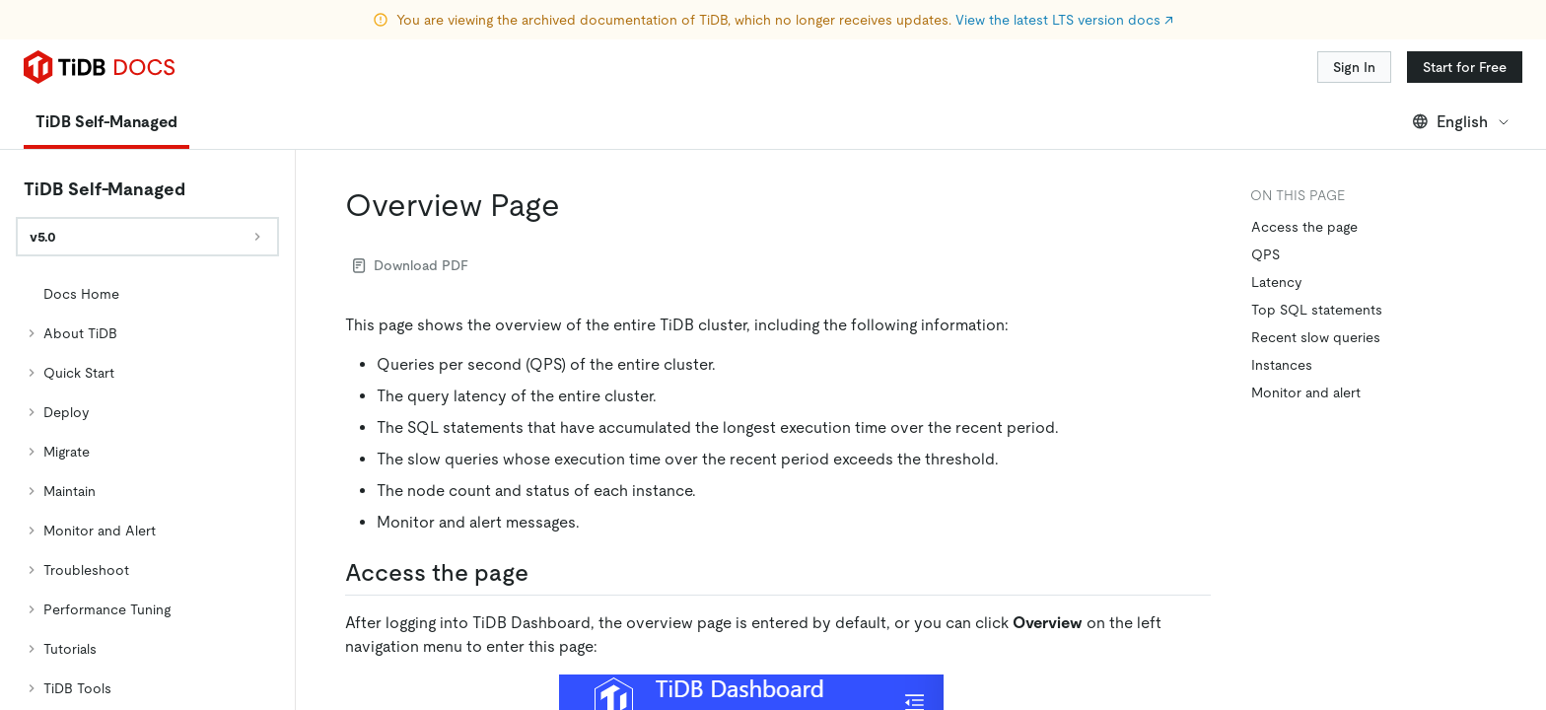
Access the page (1304, 171)
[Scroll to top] (1502, 491)
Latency (1276, 227)
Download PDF (410, 210)
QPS (1265, 199)
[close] (1507, 557)
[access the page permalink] (544, 518)
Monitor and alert (1306, 337)
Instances (1281, 310)
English (1461, 66)
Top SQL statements (1316, 254)
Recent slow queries (1315, 282)
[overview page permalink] (576, 150)
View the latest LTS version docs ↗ (1064, 20)
